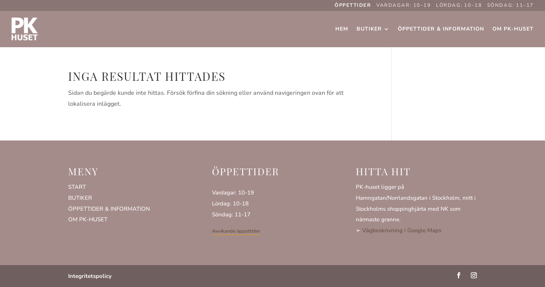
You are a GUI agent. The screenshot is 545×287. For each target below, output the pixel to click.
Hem (341, 28)
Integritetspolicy (90, 276)
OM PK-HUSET (87, 219)
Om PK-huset (513, 28)
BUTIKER (80, 198)
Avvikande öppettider (236, 231)
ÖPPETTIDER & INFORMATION (109, 209)
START (77, 187)
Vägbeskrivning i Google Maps (401, 230)
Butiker (369, 28)
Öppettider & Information (441, 28)
